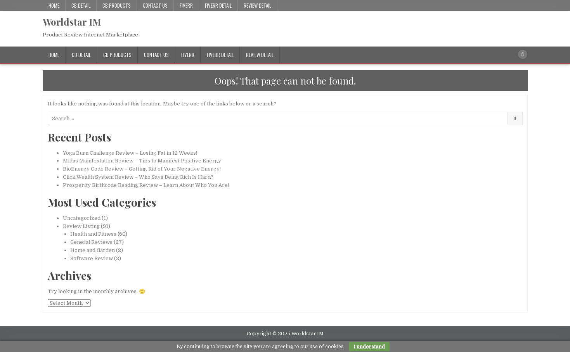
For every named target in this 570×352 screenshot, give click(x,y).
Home (54, 5)
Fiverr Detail (218, 5)
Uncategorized (81, 218)
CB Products (116, 5)
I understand (369, 346)
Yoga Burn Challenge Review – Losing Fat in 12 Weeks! (130, 153)
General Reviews (91, 242)
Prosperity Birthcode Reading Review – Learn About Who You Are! (146, 185)
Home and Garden (92, 250)
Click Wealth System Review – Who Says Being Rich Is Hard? (138, 177)
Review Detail (257, 5)
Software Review (91, 258)
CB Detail (80, 5)
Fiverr (186, 5)
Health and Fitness (93, 234)
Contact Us (155, 5)
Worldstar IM (72, 22)
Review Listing (81, 226)
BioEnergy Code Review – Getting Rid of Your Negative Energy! (142, 169)
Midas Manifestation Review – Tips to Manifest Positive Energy (142, 161)
